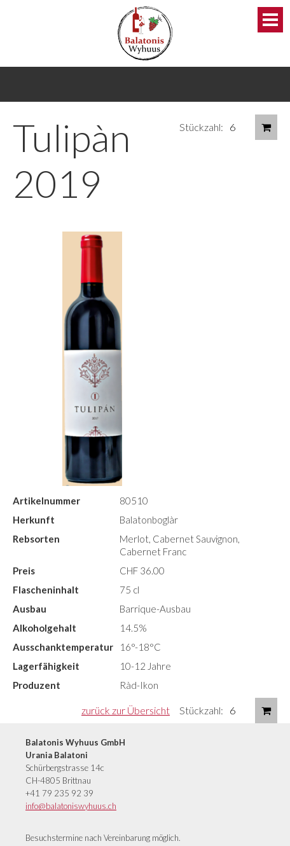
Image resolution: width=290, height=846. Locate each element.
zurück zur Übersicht (125, 710)
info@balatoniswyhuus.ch (70, 806)
